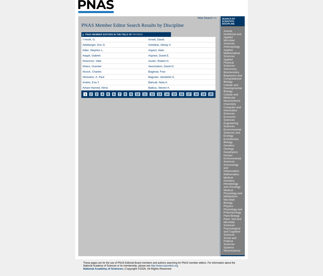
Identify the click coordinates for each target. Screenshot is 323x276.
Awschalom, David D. (161, 66)
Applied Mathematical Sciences (232, 53)
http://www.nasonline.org (164, 265)
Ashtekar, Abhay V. (159, 44)
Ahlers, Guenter (92, 66)
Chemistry (230, 104)
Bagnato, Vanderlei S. (161, 77)
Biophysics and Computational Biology (233, 78)
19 (203, 94)
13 (159, 94)
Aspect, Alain (156, 50)
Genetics (229, 145)
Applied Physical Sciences (229, 62)
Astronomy (230, 68)
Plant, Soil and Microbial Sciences (232, 222)
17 (189, 94)
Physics (228, 206)
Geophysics (231, 152)
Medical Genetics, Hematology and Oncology (232, 182)
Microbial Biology (229, 201)
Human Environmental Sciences (232, 158)
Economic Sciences (230, 118)
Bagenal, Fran (157, 71)
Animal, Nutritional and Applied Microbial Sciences (232, 37)
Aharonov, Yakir (92, 60)
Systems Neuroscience (232, 249)
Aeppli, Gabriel (91, 55)
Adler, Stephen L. (92, 50)
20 (211, 94)
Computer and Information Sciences (232, 110)
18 (196, 94)
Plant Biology (232, 215)
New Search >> (207, 17)
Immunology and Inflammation (231, 168)
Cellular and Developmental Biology (233, 88)
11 (145, 94)
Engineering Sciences (231, 125)
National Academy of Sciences (103, 268)
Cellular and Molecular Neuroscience (232, 97)
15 (174, 94)
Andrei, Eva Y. (90, 82)
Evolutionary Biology (231, 140)
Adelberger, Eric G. (94, 44)
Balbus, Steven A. (159, 87)
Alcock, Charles (92, 71)
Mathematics (231, 174)
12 (152, 94)
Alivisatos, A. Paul (93, 77)
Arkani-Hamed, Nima (95, 87)
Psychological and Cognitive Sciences (232, 231)
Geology (229, 148)
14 (167, 94)
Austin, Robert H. (158, 60)
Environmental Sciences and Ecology (232, 132)
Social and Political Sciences (230, 241)
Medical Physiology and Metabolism (233, 193)
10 (137, 94)
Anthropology (232, 46)
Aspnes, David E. (158, 55)
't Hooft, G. (88, 39)
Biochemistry (231, 72)
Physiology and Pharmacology (233, 211)
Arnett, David (156, 39)
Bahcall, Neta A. (158, 82)
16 (181, 94)
